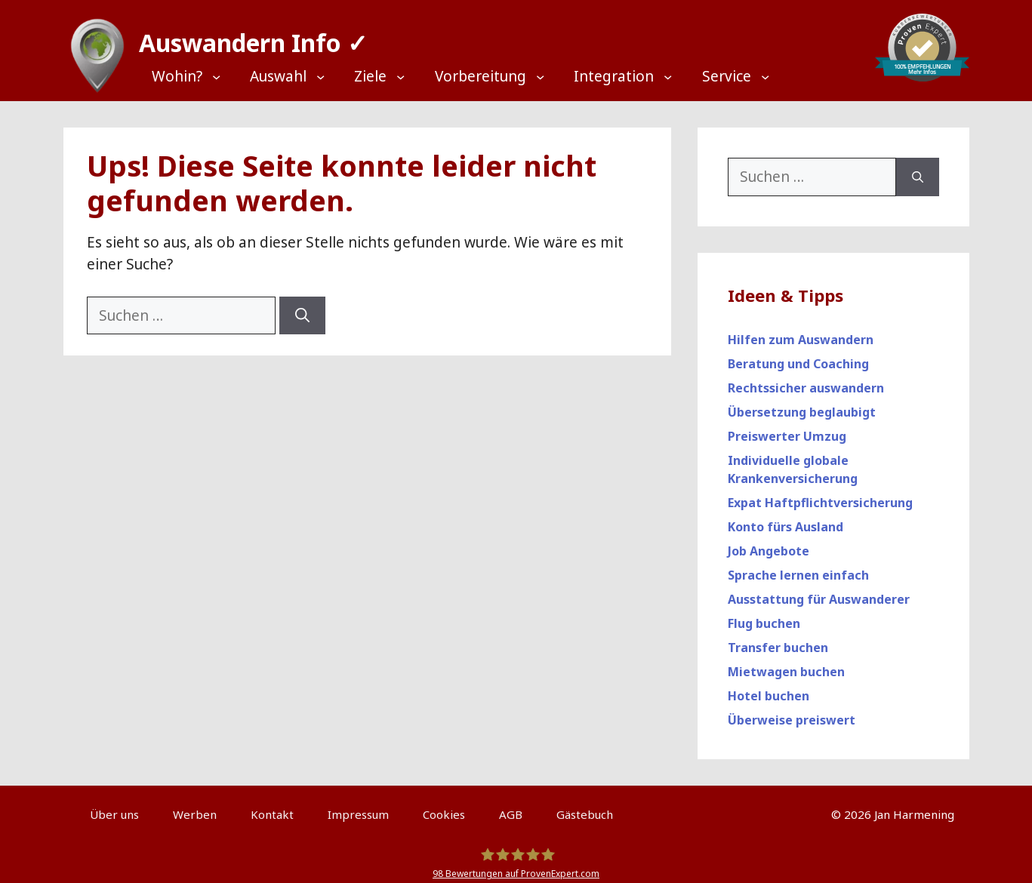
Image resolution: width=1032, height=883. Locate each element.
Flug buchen (764, 616)
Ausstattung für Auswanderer (819, 592)
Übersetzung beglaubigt (802, 405)
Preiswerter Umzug (787, 429)
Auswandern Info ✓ (246, 37)
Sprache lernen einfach (798, 568)
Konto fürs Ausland (785, 520)
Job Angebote (768, 544)
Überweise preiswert (791, 713)
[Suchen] (302, 309)
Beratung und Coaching (798, 357)
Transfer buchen (778, 640)
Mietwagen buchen (786, 665)
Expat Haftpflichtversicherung (820, 496)
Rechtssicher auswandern (806, 381)
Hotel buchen (768, 689)
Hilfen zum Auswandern (800, 333)
